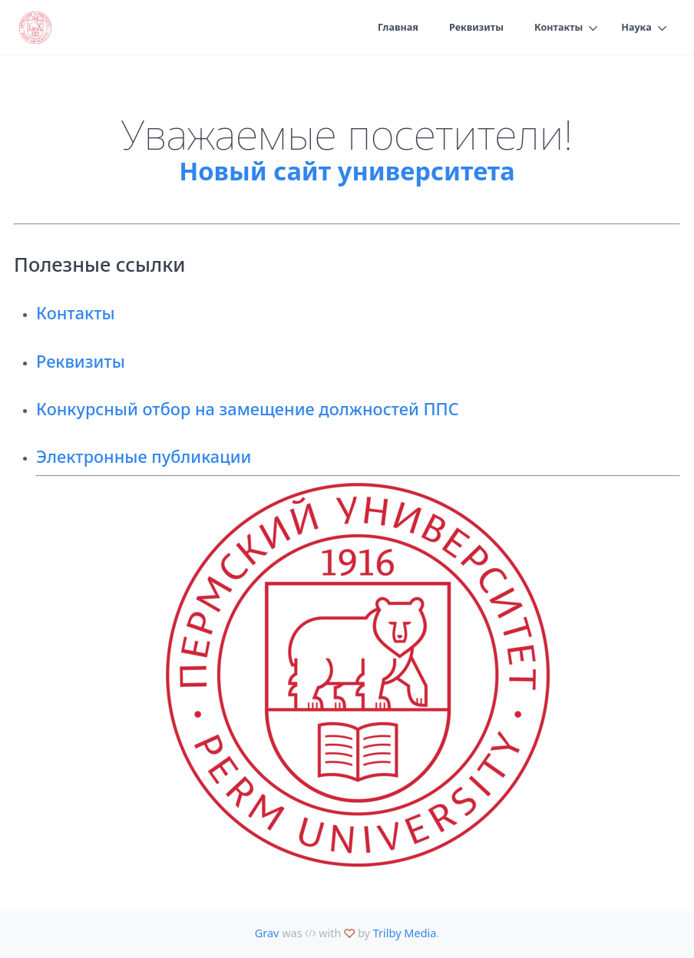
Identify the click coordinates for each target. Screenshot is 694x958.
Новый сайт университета (347, 171)
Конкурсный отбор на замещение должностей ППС (247, 409)
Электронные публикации (143, 456)
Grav (267, 933)
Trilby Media (405, 933)
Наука (636, 28)
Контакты (558, 28)
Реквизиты (475, 28)
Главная (397, 28)
